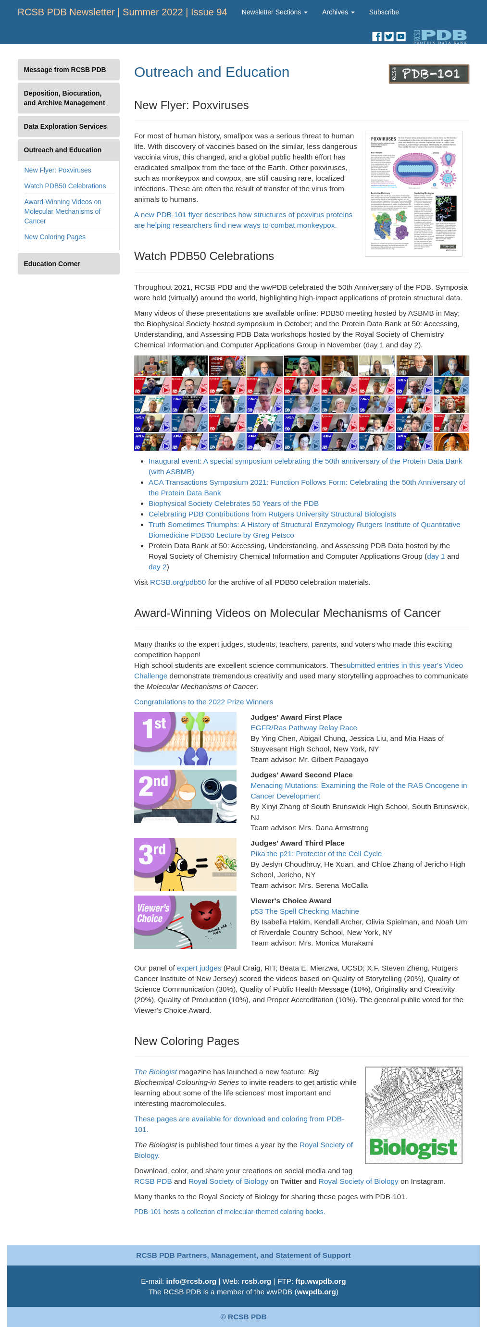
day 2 (158, 567)
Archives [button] (338, 12)
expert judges (198, 968)
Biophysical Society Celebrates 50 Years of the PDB (234, 503)
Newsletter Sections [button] (275, 12)
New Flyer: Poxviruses (58, 170)
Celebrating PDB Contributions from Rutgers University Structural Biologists (272, 514)
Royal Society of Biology (227, 1181)
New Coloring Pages (55, 237)
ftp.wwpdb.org (321, 1281)
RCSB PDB (153, 1181)
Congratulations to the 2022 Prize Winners (203, 702)
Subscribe (384, 12)
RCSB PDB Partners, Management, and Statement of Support (243, 1255)
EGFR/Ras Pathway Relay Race (304, 728)
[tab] (69, 69)
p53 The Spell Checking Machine (305, 911)
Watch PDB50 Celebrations (65, 186)
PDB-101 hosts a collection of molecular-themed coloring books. (229, 1212)
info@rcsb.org (191, 1281)
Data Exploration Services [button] (65, 126)
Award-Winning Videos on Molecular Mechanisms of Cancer (63, 211)
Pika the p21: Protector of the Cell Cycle (316, 853)
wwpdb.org (316, 1292)
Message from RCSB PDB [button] (65, 70)
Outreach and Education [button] (63, 150)
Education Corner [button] (52, 264)
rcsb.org (257, 1281)
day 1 (436, 556)
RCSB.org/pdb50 (178, 582)
